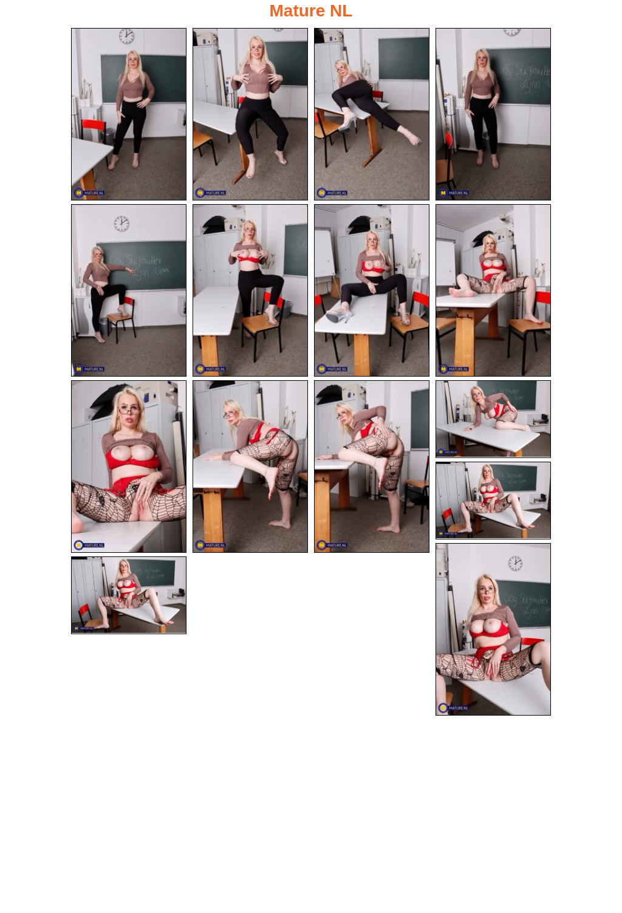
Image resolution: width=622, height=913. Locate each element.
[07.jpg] (371, 291)
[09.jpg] (128, 467)
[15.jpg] (128, 597)
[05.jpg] (128, 291)
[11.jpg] (371, 467)
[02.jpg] (250, 114)
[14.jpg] (493, 630)
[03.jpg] (371, 114)
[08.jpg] (493, 291)
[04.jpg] (493, 114)
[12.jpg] (493, 420)
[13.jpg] (493, 502)
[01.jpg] (128, 114)
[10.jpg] (250, 467)
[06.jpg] (250, 291)
